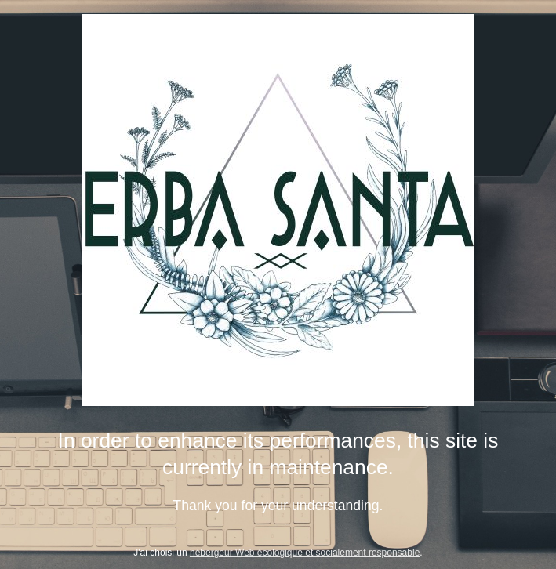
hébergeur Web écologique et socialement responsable (305, 552)
